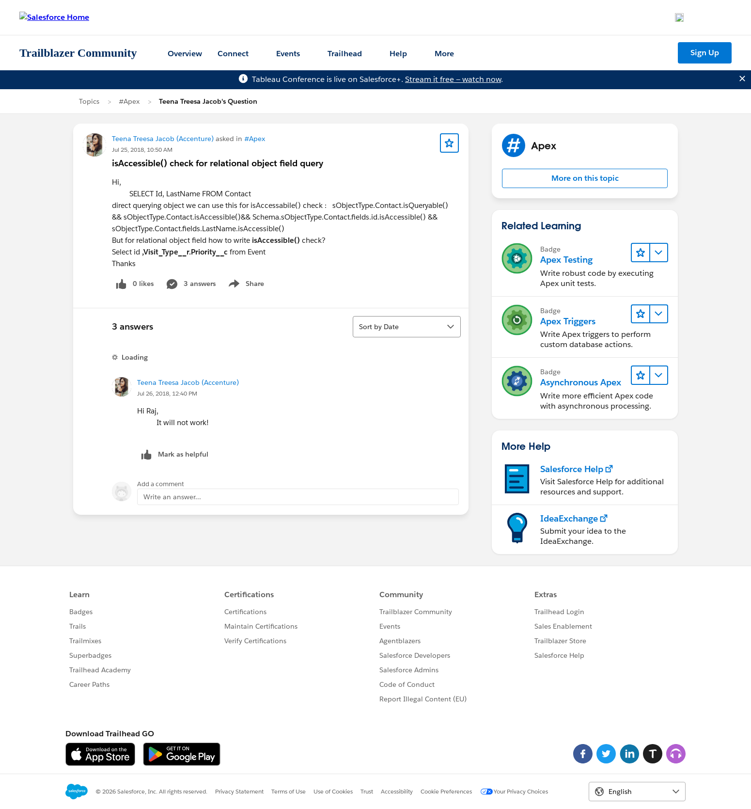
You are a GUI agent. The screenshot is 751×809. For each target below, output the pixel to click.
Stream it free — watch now (453, 79)
